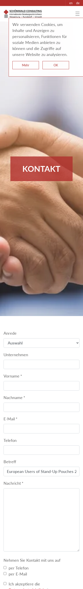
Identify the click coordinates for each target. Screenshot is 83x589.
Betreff (10, 461)
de (77, 3)
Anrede (10, 333)
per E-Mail (18, 573)
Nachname (13, 397)
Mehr (25, 65)
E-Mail (9, 418)
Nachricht (12, 483)
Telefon (10, 440)
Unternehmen (16, 354)
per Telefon (19, 567)
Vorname (11, 376)
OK (56, 65)
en (71, 3)
